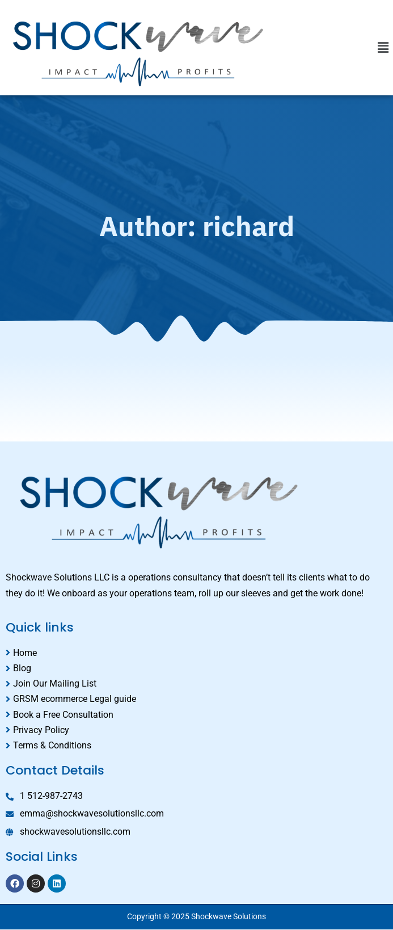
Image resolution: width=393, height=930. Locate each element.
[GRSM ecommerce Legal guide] (196, 698)
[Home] (196, 652)
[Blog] (196, 668)
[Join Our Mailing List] (196, 683)
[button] (383, 47)
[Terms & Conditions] (196, 745)
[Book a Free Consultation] (196, 714)
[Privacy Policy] (196, 730)
